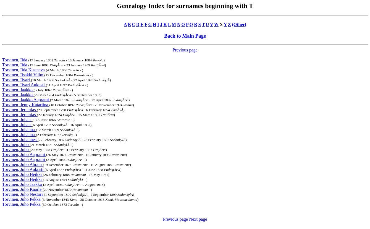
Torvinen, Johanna (19, 129)
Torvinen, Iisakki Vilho (23, 74)
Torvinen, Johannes (20, 139)
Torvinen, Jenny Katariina (25, 104)
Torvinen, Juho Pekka (22, 199)
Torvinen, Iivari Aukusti (24, 84)
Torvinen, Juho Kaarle (22, 189)
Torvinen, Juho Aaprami (24, 154)
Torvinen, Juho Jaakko (22, 184)
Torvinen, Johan (17, 119)
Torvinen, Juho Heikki (22, 174)
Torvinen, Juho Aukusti (23, 169)
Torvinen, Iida (15, 60)
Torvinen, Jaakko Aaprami (26, 99)
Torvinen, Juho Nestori (23, 194)
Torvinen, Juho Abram (22, 164)
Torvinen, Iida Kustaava (24, 69)
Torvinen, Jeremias (19, 109)
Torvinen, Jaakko (18, 89)
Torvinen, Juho (16, 144)
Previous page (184, 50)
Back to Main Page (185, 36)
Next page (198, 219)
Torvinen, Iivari (16, 79)
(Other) (239, 24)
